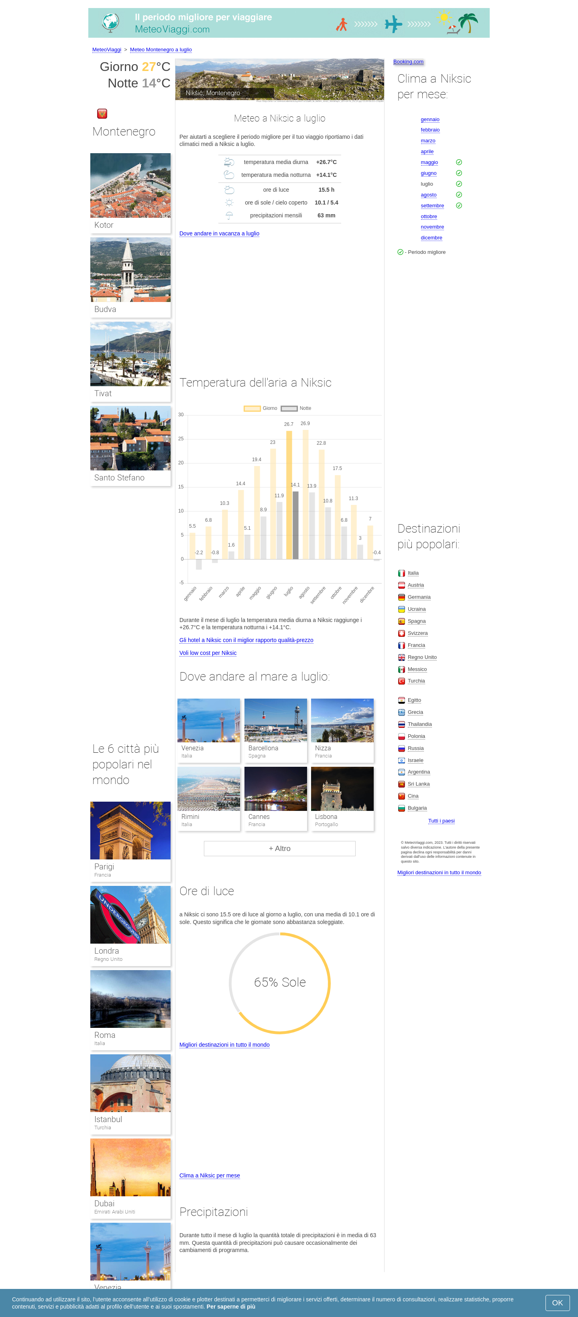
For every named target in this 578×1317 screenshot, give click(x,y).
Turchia (102, 1128)
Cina (413, 796)
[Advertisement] (279, 299)
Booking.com (408, 62)
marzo (428, 141)
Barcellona (263, 748)
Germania (419, 597)
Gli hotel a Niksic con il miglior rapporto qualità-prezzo (246, 640)
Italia (99, 1043)
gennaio (430, 119)
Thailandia (420, 724)
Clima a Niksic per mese (209, 1175)
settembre (432, 206)
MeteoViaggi (106, 50)
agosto (429, 195)
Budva (105, 309)
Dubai (104, 1203)
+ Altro (280, 848)
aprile (427, 151)
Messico (417, 669)
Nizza (323, 748)
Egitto (414, 700)
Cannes (259, 817)
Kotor (104, 225)
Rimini (190, 817)
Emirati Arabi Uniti (114, 1212)
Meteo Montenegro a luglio (161, 50)
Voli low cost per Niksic (207, 653)
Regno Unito (108, 959)
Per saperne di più (231, 1306)
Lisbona (326, 817)
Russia (416, 748)
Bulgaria (417, 808)
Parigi (104, 866)
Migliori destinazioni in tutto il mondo (224, 1044)
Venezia (192, 748)
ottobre (429, 216)
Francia (102, 875)
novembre (432, 227)
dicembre (431, 238)
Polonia (416, 736)
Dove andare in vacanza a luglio (219, 233)
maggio (429, 162)
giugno (429, 173)
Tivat (103, 393)
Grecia (415, 712)
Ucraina (417, 609)
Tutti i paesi (441, 821)
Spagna (417, 621)
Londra (106, 951)
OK (557, 1303)
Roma (105, 1035)
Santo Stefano (119, 477)
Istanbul (108, 1119)
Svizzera (418, 633)
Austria (416, 585)
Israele (415, 760)
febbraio (430, 130)
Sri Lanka (419, 784)
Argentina (419, 772)
